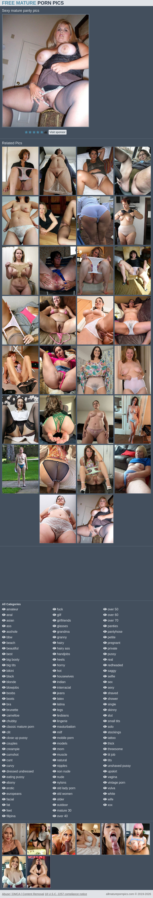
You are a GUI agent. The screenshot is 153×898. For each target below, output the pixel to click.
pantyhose (112, 631)
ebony (8, 782)
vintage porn (114, 782)
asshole (10, 631)
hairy (58, 643)
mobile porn (63, 738)
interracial (62, 687)
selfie (109, 676)
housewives (63, 676)
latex (58, 698)
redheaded (113, 665)
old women (63, 793)
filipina (9, 816)
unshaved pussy (117, 765)
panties (110, 626)
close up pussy (14, 738)
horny (59, 665)
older (58, 799)
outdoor (60, 805)
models (60, 743)
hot (57, 670)
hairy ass (61, 648)
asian (8, 620)
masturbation (64, 726)
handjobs (61, 654)
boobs (8, 693)
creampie (11, 749)
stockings (112, 732)
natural (60, 760)
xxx (107, 805)
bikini (8, 670)
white (109, 793)
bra (6, 704)
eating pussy (13, 777)
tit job (109, 754)
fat (6, 805)
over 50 (110, 609)
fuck (58, 609)
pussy (109, 654)
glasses (60, 626)
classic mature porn (18, 726)
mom (58, 749)
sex (108, 682)
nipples (60, 765)
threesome (113, 749)
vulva (109, 788)
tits (107, 760)
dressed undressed (18, 771)
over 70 (110, 620)
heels (59, 659)
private (110, 648)
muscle (60, 754)
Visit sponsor (58, 132)
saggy (109, 670)
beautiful (10, 648)
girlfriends (62, 620)
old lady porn (64, 788)
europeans (12, 793)
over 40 (60, 816)
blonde (9, 682)
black (8, 676)
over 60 (110, 615)
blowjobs (10, 687)
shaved (110, 693)
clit (6, 732)
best (7, 654)
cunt (7, 760)
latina (59, 704)
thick (108, 743)
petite (109, 637)
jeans (59, 693)
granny (60, 637)
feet (7, 810)
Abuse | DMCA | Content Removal (23, 894)
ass (6, 626)
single (109, 704)
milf (57, 732)
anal (7, 615)
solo (108, 726)
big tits (9, 665)
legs (58, 710)
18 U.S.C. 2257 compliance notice (66, 894)
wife (108, 799)
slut (108, 715)
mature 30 (62, 810)
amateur (10, 609)
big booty (10, 659)
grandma (61, 631)
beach (8, 643)
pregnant (111, 643)
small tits (111, 721)
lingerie (60, 721)
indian (59, 682)
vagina (110, 777)
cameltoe (10, 715)
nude (58, 777)
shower (110, 698)
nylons (59, 782)
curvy (8, 765)
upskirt (110, 771)
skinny (110, 710)
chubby (9, 721)
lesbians (61, 715)
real (108, 659)
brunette (10, 710)
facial (8, 799)
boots (8, 698)
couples (10, 743)
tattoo (109, 738)
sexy (108, 687)
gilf (57, 615)
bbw (7, 637)
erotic (8, 788)
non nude (61, 771)
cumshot (10, 754)
